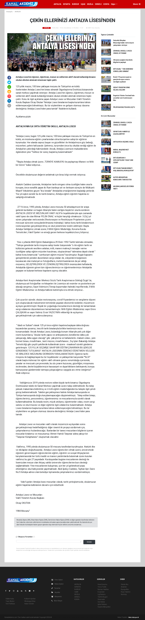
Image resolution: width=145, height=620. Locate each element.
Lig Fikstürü (101, 594)
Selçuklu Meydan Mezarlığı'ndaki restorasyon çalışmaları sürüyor (123, 42)
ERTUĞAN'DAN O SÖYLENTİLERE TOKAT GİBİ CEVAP (123, 160)
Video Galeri (57, 584)
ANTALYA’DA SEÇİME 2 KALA (123, 142)
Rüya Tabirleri (125, 592)
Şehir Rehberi (102, 604)
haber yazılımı (57, 617)
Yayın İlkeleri (10, 601)
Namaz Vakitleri (103, 589)
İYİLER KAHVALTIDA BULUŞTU (124, 107)
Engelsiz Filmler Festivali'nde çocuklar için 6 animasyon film (123, 98)
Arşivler (55, 592)
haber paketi (66, 617)
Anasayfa (9, 11)
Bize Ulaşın (56, 601)
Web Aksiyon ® (133, 617)
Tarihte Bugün (103, 597)
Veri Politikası (10, 604)
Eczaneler (101, 592)
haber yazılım (84, 617)
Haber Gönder (29, 604)
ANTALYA (57, 4)
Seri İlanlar (101, 602)
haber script (93, 617)
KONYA (106, 4)
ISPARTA (66, 4)
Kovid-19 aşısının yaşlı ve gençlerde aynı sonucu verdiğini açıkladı (122, 79)
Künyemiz (56, 596)
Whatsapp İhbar (29, 601)
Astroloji (124, 594)
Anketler (124, 587)
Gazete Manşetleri (104, 607)
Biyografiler (125, 589)
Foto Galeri (57, 580)
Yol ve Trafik (102, 587)
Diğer (113, 4)
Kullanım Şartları (30, 599)
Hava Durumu (102, 584)
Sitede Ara (124, 584)
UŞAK (83, 4)
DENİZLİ (98, 4)
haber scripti (75, 617)
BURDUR (75, 4)
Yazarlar (55, 588)
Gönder (89, 542)
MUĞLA (90, 4)
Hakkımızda (10, 599)
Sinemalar (101, 599)
